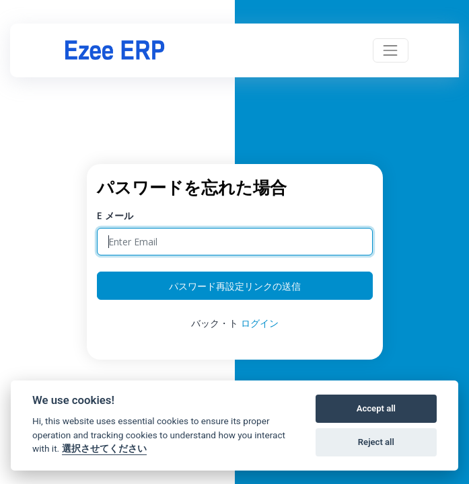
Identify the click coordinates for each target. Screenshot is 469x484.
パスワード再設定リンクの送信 (235, 286)
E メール (115, 215)
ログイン (260, 323)
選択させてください (104, 448)
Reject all (376, 442)
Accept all (376, 408)
